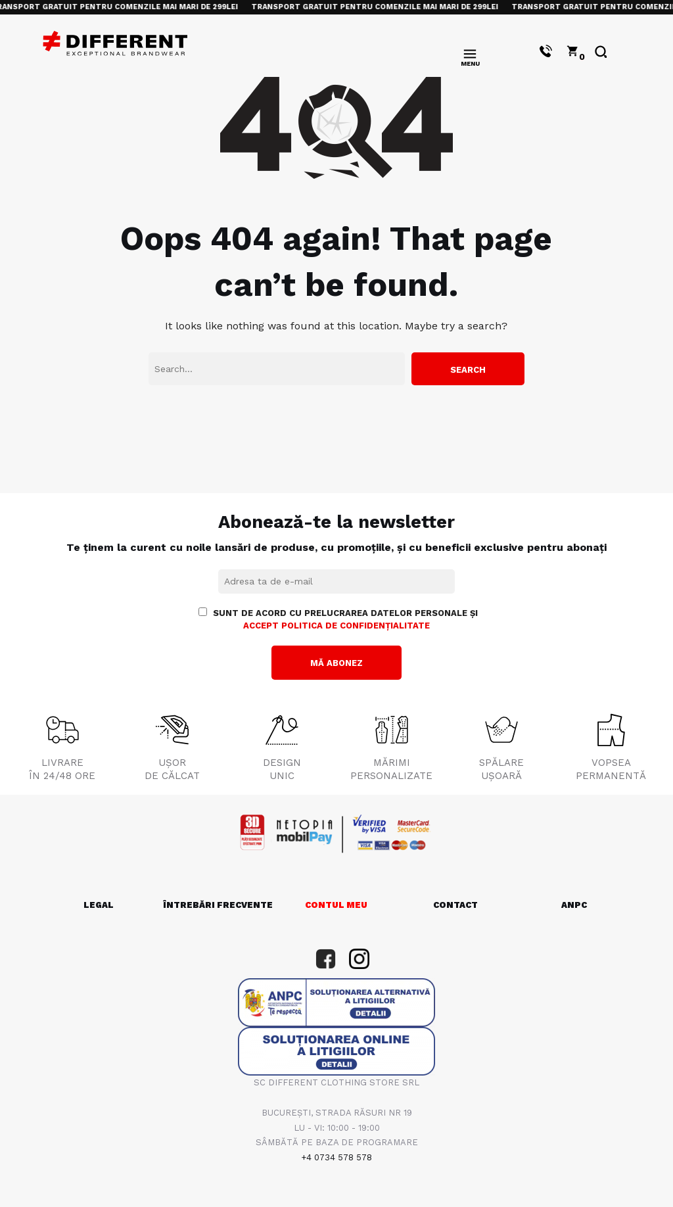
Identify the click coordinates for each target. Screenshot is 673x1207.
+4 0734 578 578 (336, 1157)
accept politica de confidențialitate (336, 625)
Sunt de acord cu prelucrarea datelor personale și (338, 619)
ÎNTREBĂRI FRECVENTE (218, 905)
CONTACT (455, 905)
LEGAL (98, 905)
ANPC (574, 905)
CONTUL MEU (336, 905)
